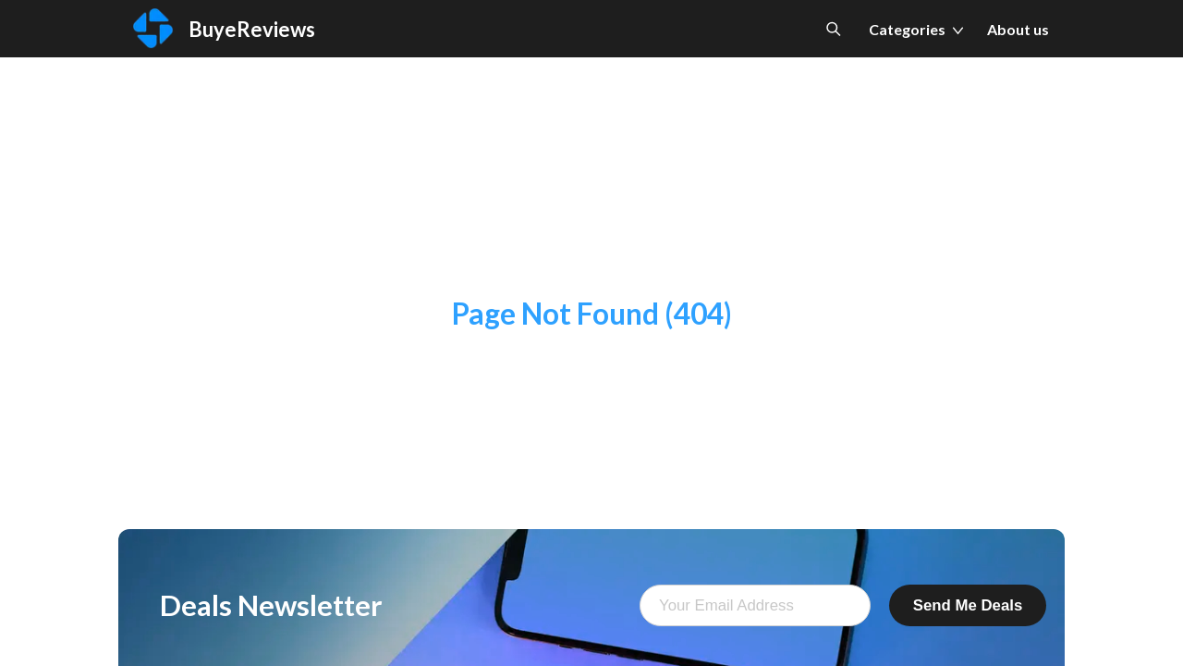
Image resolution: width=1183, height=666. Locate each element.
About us (1018, 29)
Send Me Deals (967, 605)
